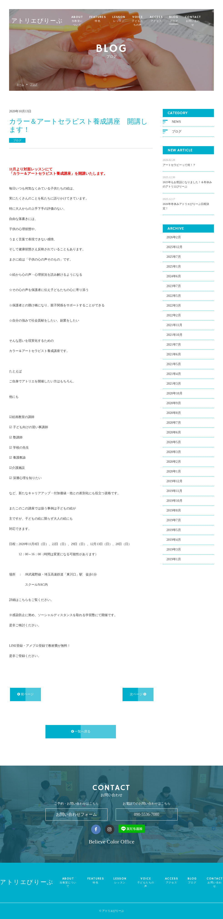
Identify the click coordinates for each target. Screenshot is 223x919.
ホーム (20, 84)
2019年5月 (174, 530)
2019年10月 (175, 501)
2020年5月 (174, 443)
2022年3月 (174, 306)
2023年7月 (174, 286)
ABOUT (80, 21)
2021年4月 (174, 374)
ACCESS (165, 19)
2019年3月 (174, 550)
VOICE (145, 21)
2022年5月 (174, 296)
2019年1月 (174, 560)
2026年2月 (174, 238)
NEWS (176, 122)
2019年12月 (175, 482)
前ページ (25, 695)
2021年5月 (174, 364)
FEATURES (102, 19)
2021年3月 (174, 384)
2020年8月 (174, 413)
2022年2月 (174, 316)
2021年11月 (174, 325)
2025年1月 (174, 267)
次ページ (138, 695)
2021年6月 (174, 355)
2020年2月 (174, 462)
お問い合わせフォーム (76, 814)
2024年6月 (174, 277)
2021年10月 (175, 335)
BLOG (183, 19)
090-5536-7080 (146, 814)
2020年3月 (174, 452)
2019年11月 (174, 491)
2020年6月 (174, 433)
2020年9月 (174, 403)
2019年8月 (174, 511)
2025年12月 (175, 247)
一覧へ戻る (81, 732)
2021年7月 (174, 345)
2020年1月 (174, 472)
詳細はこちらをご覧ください (29, 600)
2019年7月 (174, 521)
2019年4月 (174, 540)
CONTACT (202, 21)
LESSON (123, 19)
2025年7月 (174, 257)
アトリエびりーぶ (37, 19)
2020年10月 (175, 394)
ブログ (34, 84)
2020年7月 (174, 423)
